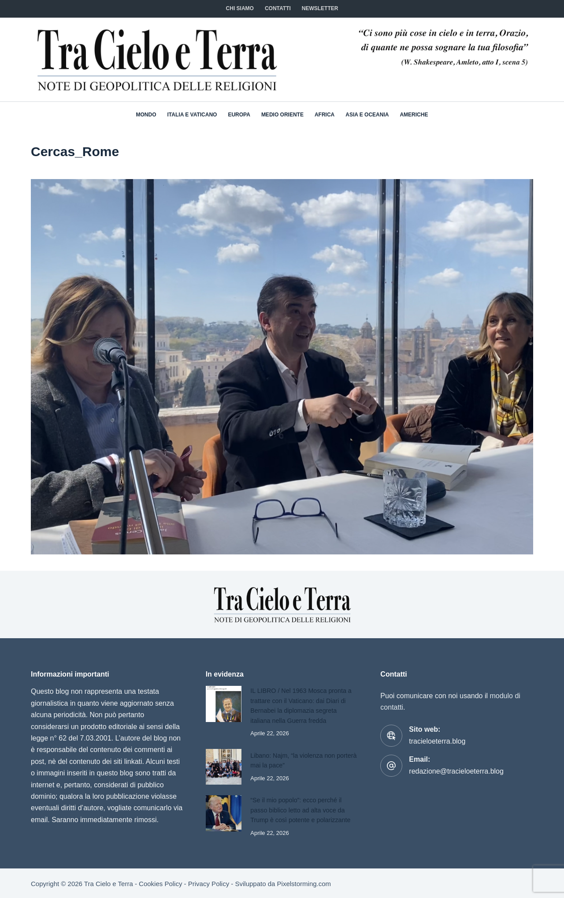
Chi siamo (240, 8)
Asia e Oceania (367, 115)
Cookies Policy (160, 883)
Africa (324, 115)
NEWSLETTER (320, 8)
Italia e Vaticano (192, 115)
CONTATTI (278, 8)
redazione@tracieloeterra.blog (456, 771)
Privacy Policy (208, 883)
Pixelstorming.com (304, 883)
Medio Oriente (282, 115)
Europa (239, 115)
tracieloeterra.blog (437, 741)
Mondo (146, 115)
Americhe (414, 115)
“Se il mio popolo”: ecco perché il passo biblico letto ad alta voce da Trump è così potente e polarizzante (302, 809)
